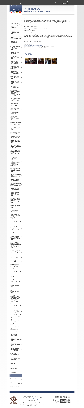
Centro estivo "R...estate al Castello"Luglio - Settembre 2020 (15, 316)
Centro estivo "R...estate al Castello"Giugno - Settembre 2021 (15, 307)
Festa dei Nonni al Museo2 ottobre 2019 (15, 363)
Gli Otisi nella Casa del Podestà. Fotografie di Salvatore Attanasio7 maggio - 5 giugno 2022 (15, 284)
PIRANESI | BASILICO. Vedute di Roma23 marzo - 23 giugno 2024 (14, 194)
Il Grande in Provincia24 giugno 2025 (14, 113)
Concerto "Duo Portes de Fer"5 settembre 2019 (15, 367)
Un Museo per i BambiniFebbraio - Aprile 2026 (15, 53)
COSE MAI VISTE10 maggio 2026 (13, 42)
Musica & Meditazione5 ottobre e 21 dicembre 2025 (15, 77)
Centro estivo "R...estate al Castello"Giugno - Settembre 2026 (15, 37)
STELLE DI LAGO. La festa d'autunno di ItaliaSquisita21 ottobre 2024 (15, 146)
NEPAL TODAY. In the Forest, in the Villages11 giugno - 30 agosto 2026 (14, 32)
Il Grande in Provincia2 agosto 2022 (14, 261)
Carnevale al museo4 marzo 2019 (14, 372)
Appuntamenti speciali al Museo (15, 21)
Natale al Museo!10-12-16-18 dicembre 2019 (15, 344)
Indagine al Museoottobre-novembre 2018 (15, 383)
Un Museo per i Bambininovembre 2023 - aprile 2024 (15, 206)
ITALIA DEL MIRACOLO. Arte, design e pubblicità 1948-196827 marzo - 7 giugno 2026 (15, 47)
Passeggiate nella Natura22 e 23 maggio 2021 (15, 311)
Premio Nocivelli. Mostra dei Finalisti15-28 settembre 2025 (15, 99)
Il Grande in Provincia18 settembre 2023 (14, 211)
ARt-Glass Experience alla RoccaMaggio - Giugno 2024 (15, 175)
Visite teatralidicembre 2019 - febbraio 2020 (15, 339)
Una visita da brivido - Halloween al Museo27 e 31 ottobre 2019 (14, 349)
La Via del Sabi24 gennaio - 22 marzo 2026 (15, 57)
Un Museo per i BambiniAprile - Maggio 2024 (15, 189)
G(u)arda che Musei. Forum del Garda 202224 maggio (15, 278)
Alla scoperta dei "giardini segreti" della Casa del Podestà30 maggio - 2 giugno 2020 (14, 322)
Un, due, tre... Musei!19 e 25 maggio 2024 (14, 180)
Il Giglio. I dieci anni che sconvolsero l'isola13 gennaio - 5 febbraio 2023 (15, 252)
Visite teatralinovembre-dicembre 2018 (15, 379)
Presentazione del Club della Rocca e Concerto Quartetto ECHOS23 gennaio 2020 (14, 334)
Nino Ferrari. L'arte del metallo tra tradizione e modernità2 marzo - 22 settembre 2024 (15, 200)
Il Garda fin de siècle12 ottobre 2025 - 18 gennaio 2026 (14, 67)
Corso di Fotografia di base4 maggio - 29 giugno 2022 (14, 291)
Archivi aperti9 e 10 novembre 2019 (15, 354)
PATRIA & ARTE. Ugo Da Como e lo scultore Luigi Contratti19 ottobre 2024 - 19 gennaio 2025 (15, 152)
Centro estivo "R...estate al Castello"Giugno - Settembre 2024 (15, 184)
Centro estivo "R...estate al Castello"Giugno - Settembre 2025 (15, 123)
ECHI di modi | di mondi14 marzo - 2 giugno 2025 (15, 128)
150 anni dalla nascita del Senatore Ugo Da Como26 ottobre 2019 (15, 358)
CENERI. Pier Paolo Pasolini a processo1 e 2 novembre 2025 (14, 62)
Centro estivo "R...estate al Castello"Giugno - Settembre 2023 (15, 223)
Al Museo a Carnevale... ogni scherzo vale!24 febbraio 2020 (15, 328)
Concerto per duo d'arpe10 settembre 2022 (15, 257)
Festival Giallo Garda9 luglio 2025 (14, 109)
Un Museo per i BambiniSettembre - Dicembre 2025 (15, 82)
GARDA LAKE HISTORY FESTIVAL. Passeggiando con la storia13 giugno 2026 (15, 26)
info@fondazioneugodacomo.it (36, 399)
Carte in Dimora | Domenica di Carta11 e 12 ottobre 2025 (14, 72)
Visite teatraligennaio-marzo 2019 (14, 376)
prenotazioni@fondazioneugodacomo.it (33, 45)
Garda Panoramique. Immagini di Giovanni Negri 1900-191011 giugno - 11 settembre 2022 (15, 267)
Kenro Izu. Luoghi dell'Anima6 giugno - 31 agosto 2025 (14, 118)
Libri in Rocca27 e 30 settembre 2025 (15, 87)
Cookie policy (65, 3)
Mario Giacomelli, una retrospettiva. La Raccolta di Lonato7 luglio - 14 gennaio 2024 (15, 216)
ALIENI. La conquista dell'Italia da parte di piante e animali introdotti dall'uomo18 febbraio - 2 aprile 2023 (15, 245)
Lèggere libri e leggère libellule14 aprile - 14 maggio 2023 (14, 228)
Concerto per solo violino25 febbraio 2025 (15, 133)
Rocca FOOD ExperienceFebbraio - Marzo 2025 (15, 137)
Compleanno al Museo (14, 386)
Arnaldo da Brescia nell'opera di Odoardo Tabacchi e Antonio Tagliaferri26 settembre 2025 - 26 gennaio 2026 (15, 93)
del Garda (16, 6)
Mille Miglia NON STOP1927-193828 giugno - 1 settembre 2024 (15, 170)
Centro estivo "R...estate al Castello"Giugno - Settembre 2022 (15, 273)
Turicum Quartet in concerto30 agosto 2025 (14, 104)
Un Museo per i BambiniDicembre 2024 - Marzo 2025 (15, 141)
